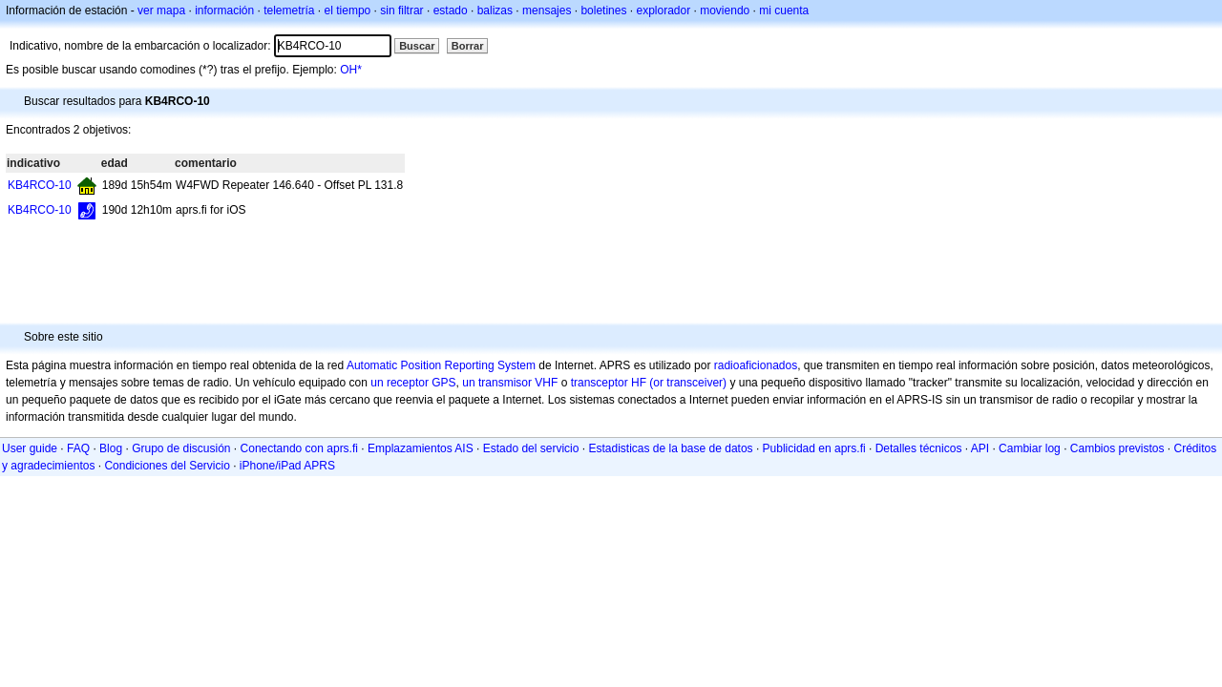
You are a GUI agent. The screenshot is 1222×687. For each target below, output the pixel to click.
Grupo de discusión (181, 448)
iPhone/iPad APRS (287, 465)
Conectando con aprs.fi (299, 448)
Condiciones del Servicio (166, 465)
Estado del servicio (531, 448)
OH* (351, 69)
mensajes (546, 10)
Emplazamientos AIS (421, 448)
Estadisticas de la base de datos (670, 448)
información (224, 10)
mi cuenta (784, 10)
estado (450, 10)
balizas (495, 10)
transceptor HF (608, 382)
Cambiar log (1030, 448)
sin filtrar (401, 10)
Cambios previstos (1117, 448)
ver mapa (161, 10)
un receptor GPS (412, 382)
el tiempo (348, 10)
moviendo (724, 10)
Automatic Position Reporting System (441, 365)
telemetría (288, 10)
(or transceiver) (688, 382)
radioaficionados (755, 365)
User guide (29, 448)
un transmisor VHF (510, 382)
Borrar (468, 46)
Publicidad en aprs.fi (814, 448)
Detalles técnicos (918, 448)
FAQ (78, 448)
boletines (603, 10)
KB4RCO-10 (40, 185)
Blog (110, 448)
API (980, 448)
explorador (663, 10)
